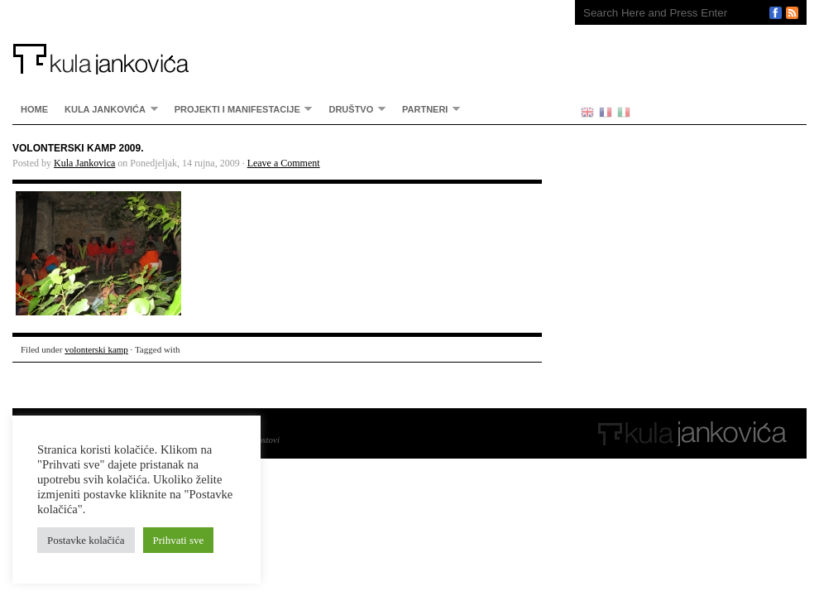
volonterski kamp (96, 349)
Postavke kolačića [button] (86, 540)
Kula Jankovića (277, 37)
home (34, 109)
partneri (427, 108)
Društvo (353, 108)
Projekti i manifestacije (239, 108)
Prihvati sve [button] (178, 540)
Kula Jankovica (84, 163)
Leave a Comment (283, 163)
